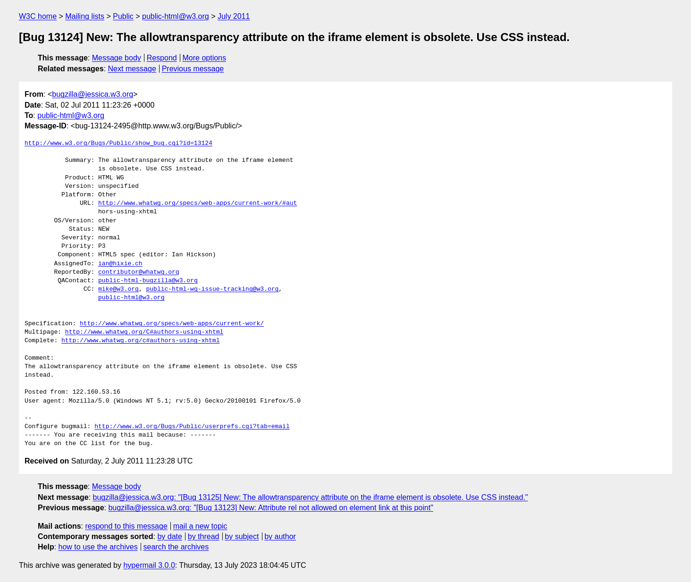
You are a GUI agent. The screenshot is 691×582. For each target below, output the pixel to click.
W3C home (38, 16)
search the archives (176, 547)
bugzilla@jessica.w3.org (92, 94)
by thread (203, 536)
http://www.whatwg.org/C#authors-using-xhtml (144, 332)
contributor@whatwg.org (138, 272)
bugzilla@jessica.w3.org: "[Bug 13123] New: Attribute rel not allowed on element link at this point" (270, 508)
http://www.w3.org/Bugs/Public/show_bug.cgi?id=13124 (118, 143)
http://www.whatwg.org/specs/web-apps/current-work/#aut (197, 203)
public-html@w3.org (175, 16)
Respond (162, 58)
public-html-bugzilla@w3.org (148, 281)
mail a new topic (200, 526)
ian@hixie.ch (120, 264)
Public (123, 16)
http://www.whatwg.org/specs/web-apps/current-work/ (172, 324)
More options (205, 58)
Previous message (193, 69)
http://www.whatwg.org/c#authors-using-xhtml (140, 341)
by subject (242, 536)
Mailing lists (84, 16)
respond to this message (126, 526)
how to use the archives (98, 547)
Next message (132, 69)
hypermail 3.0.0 (149, 565)
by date (169, 536)
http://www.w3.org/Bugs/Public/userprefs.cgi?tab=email (191, 426)
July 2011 (234, 16)
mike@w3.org (118, 289)
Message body (116, 58)
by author (280, 536)
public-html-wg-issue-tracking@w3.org (212, 289)
